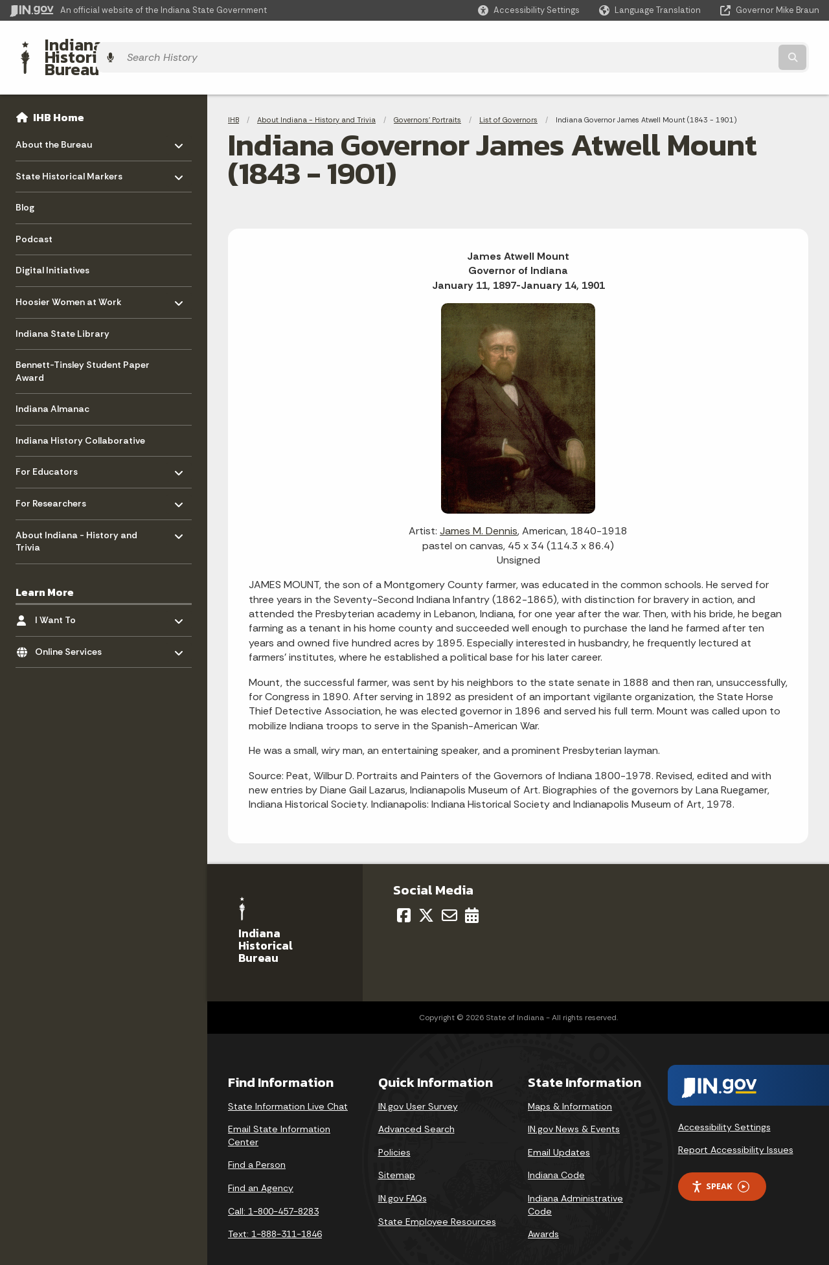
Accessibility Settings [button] (724, 1104)
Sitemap (396, 1153)
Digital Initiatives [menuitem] (52, 248)
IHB (233, 97)
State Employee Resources (437, 1199)
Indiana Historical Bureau (130, 46)
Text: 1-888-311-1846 (275, 1212)
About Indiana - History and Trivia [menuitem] (76, 516)
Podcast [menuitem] (34, 216)
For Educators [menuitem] (53, 446)
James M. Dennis (478, 509)
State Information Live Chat (288, 1083)
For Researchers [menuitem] (53, 477)
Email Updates (559, 1129)
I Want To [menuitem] (73, 594)
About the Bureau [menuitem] (54, 119)
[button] (529, 10)
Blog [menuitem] (25, 185)
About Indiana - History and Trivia (316, 97)
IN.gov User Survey (418, 1083)
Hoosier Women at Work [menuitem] (69, 276)
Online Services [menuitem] (73, 626)
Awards (543, 1212)
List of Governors (508, 97)
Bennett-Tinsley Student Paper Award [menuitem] (83, 349)
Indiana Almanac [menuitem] (52, 387)
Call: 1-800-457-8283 (273, 1188)
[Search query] (720, 46)
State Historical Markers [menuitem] (69, 150)
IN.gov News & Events (574, 1107)
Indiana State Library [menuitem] (62, 311)
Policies (394, 1129)
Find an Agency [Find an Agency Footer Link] (260, 1165)
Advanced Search (416, 1107)
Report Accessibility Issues (735, 1128)
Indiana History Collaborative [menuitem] (80, 418)
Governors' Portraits (427, 97)
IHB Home (58, 94)
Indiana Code (556, 1153)
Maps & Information (570, 1083)
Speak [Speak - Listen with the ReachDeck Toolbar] (720, 1164)
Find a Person (257, 1142)
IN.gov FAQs (402, 1175)
